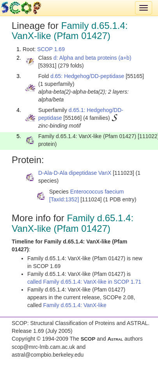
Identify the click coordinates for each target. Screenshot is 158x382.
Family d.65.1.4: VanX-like (74, 305)
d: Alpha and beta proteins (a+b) (92, 58)
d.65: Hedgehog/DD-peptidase (87, 76)
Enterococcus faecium (97, 191)
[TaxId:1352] (64, 199)
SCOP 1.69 (51, 49)
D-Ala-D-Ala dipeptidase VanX (74, 173)
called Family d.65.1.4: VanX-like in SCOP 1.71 (84, 282)
